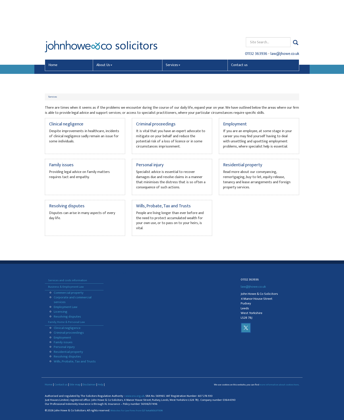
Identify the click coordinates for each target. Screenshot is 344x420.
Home (52, 33)
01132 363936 (256, 21)
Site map (75, 384)
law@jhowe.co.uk (284, 21)
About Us (104, 33)
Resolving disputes (67, 316)
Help (100, 384)
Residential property (68, 352)
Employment (62, 337)
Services (173, 33)
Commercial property (68, 292)
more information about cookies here (279, 385)
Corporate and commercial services (72, 300)
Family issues (63, 342)
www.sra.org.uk (134, 396)
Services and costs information (67, 280)
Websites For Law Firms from (136, 411)
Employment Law (65, 307)
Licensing (60, 311)
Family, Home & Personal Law (66, 322)
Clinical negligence (67, 328)
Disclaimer (89, 384)
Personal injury (64, 347)
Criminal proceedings (69, 332)
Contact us (239, 33)
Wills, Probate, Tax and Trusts (75, 361)
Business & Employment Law (66, 286)
